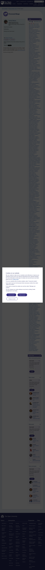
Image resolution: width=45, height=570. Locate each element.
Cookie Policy (16, 279)
